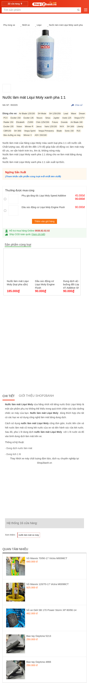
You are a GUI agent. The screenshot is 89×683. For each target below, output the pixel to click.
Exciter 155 (9, 126)
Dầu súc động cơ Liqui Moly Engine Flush (43, 207)
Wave (73, 113)
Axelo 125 (66, 118)
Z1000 (30, 122)
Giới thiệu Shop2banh (36, 395)
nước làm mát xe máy (29, 535)
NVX (62, 126)
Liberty (80, 126)
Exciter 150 (16, 118)
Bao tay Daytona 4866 (38, 661)
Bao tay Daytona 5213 (38, 636)
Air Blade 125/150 (27, 113)
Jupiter (56, 118)
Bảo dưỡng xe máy (12, 135)
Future (55, 122)
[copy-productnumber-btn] (76, 105)
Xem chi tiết (38, 234)
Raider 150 (8, 122)
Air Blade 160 (76, 122)
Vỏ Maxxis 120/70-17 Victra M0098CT (47, 584)
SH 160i (70, 126)
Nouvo (39, 118)
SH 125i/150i (55, 113)
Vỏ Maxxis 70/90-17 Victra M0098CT (46, 558)
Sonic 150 (69, 131)
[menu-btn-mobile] (85, 10)
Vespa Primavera (46, 131)
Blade (59, 131)
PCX (6, 118)
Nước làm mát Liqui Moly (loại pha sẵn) (18, 283)
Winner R (29, 126)
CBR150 (7, 131)
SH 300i (17, 131)
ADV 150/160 (40, 135)
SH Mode (42, 113)
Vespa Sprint (30, 131)
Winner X (28, 135)
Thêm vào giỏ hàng (44, 221)
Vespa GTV (79, 118)
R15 (78, 131)
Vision (19, 126)
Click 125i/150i (42, 122)
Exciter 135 (29, 118)
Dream (82, 113)
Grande (64, 122)
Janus (39, 126)
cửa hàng (15, 3)
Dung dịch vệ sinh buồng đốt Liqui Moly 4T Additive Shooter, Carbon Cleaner (74, 284)
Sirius (47, 118)
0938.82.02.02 (42, 230)
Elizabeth (20, 122)
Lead (66, 113)
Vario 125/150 (50, 126)
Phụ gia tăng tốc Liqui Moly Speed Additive (44, 195)
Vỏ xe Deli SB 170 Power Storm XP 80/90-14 (51, 610)
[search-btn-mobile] (78, 10)
